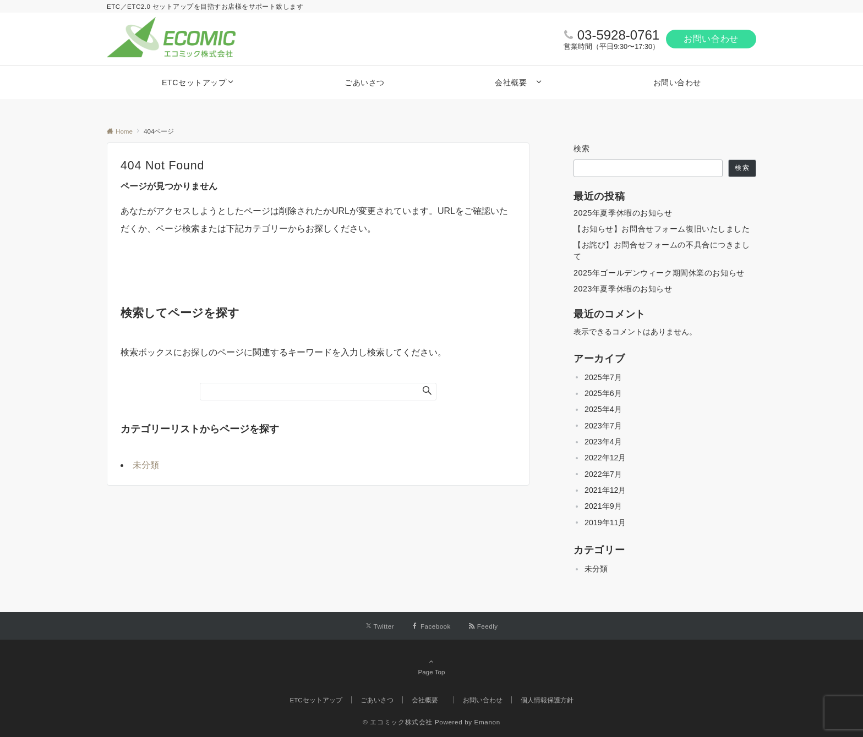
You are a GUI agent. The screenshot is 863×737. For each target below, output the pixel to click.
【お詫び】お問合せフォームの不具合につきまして (661, 250)
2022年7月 (603, 474)
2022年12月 (605, 457)
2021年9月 (603, 506)
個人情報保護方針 (547, 699)
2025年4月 (603, 409)
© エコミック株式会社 (398, 721)
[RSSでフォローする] (483, 626)
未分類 (146, 465)
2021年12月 (605, 490)
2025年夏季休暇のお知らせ (623, 212)
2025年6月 (603, 393)
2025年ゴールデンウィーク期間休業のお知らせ (659, 272)
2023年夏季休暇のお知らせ (623, 288)
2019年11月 (605, 522)
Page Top (431, 666)
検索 (582, 148)
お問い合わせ (711, 38)
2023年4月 (603, 441)
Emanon (487, 721)
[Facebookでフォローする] (431, 626)
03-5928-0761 (618, 35)
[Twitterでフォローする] (380, 626)
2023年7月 (603, 425)
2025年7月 (603, 377)
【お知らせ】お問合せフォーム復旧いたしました (661, 228)
